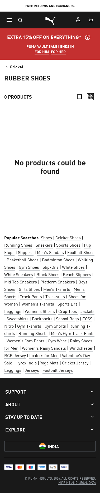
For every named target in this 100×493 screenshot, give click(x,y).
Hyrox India (27, 362)
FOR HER (58, 51)
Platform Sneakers (57, 281)
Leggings (12, 311)
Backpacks (42, 318)
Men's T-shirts (57, 289)
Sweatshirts (17, 318)
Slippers (26, 252)
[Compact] (79, 97)
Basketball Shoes (23, 259)
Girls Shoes (29, 289)
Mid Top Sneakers (20, 281)
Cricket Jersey (75, 362)
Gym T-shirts (29, 326)
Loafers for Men (44, 355)
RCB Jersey (15, 355)
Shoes (46, 237)
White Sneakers (18, 274)
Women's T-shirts (37, 304)
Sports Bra (68, 304)
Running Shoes (18, 245)
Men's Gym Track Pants (72, 333)
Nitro (9, 326)
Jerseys (32, 370)
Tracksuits (55, 296)
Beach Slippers (77, 274)
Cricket (14, 66)
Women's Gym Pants (25, 340)
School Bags (67, 318)
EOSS (87, 318)
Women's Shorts (40, 311)
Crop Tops (68, 311)
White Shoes (73, 267)
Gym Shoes (29, 267)
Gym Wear (57, 340)
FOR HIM (42, 51)
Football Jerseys (57, 370)
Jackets (87, 311)
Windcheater (81, 348)
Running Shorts (32, 333)
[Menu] (9, 20)
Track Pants (31, 296)
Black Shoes (47, 274)
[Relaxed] (90, 96)
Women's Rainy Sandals (44, 348)
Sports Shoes (68, 245)
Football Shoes (80, 252)
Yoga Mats (49, 362)
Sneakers (44, 245)
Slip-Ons (50, 267)
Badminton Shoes (58, 259)
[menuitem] (77, 482)
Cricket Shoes (68, 237)
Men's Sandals (50, 252)
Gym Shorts (55, 326)
